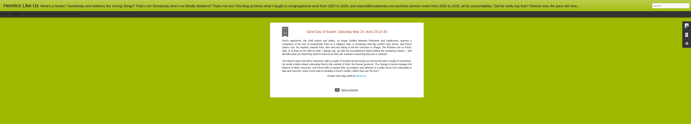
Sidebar (50, 14)
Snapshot (62, 14)
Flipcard (16, 14)
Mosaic (39, 14)
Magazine (28, 14)
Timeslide (74, 14)
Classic (6, 14)
